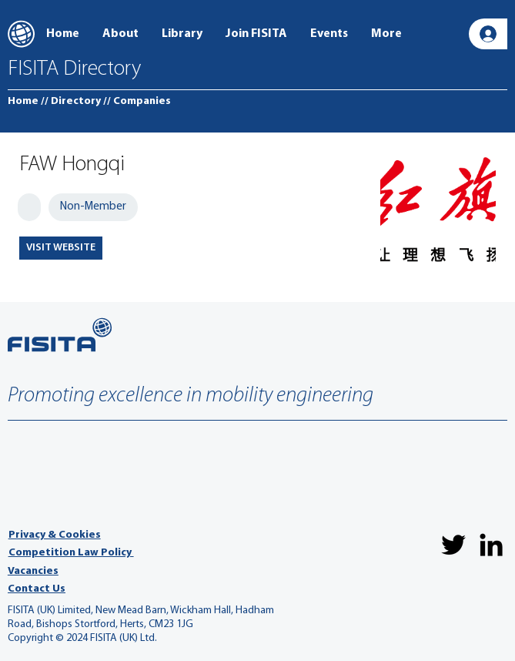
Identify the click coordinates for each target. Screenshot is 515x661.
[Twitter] (453, 544)
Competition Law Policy (71, 553)
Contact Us (36, 589)
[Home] (23, 101)
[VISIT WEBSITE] (60, 248)
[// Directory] (71, 101)
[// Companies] (137, 101)
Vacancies (33, 571)
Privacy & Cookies (54, 535)
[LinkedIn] (491, 544)
